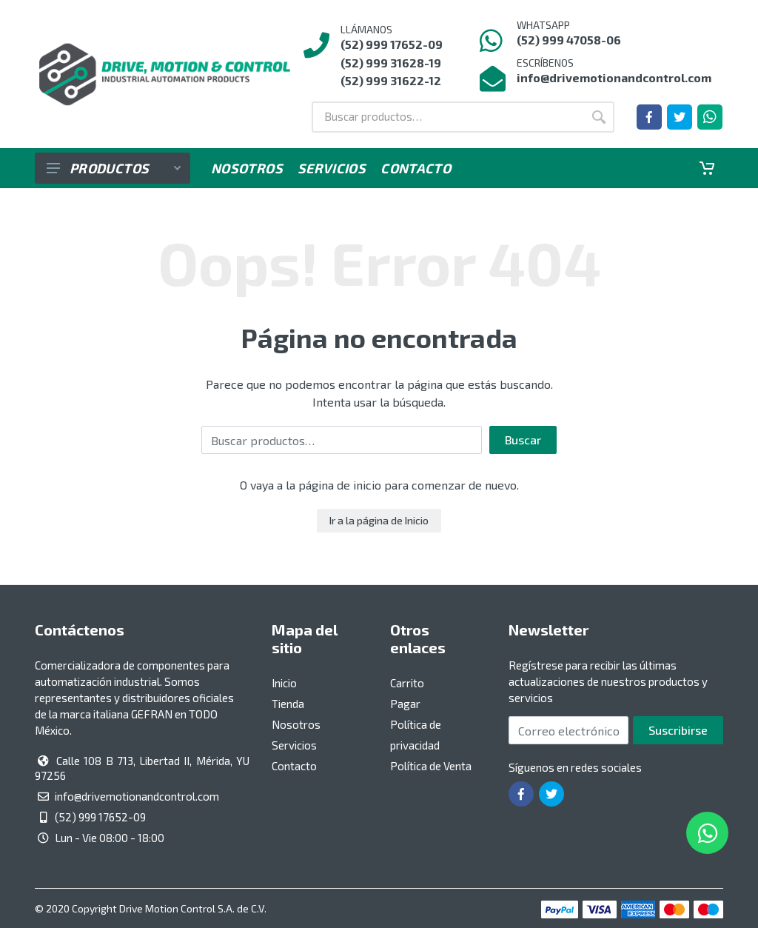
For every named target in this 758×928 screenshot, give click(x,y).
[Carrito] (707, 168)
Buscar (523, 440)
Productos (114, 168)
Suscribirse (678, 730)
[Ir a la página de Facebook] (649, 117)
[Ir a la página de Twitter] (679, 117)
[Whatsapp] (710, 117)
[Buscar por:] (447, 117)
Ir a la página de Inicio (379, 520)
